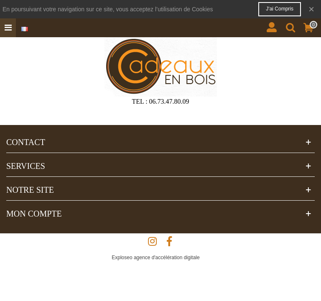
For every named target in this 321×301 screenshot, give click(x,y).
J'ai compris (279, 9)
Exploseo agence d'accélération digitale (155, 257)
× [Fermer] (311, 9)
